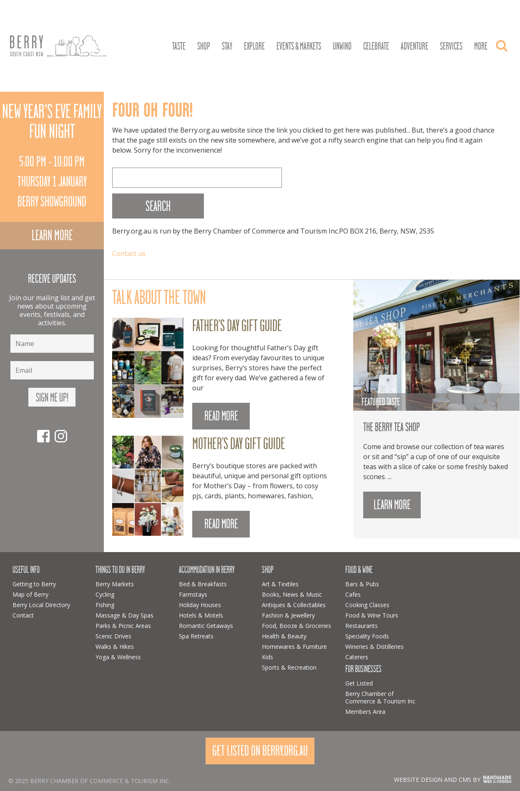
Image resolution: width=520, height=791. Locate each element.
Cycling (104, 594)
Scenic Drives (113, 636)
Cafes (353, 594)
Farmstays (193, 594)
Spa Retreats (196, 636)
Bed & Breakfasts (203, 584)
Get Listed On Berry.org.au (260, 751)
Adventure (414, 46)
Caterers (356, 657)
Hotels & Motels (201, 615)
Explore (254, 46)
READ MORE (221, 416)
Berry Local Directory (41, 605)
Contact (23, 615)
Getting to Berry (34, 584)
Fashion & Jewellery (288, 615)
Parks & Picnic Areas (123, 626)
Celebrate (376, 46)
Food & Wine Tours (371, 615)
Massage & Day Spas (124, 615)
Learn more (52, 235)
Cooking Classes (367, 605)
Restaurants (361, 626)
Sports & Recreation (289, 667)
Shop (203, 46)
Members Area (365, 712)
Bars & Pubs (362, 584)
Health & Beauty (284, 636)
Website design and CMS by (437, 779)
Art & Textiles (280, 584)
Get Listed (359, 683)
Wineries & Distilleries (374, 646)
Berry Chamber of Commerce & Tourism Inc (380, 697)
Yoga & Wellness (118, 657)
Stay (227, 46)
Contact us (129, 253)
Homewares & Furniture (294, 646)
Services (451, 46)
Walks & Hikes (114, 646)
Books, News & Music (292, 594)
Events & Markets (298, 46)
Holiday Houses (200, 605)
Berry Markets (114, 584)
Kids (267, 657)
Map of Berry (30, 594)
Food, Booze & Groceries (296, 626)
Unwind (342, 46)
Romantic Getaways (206, 626)
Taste (179, 46)
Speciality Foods (367, 636)
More (480, 46)
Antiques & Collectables (294, 605)
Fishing (104, 605)
